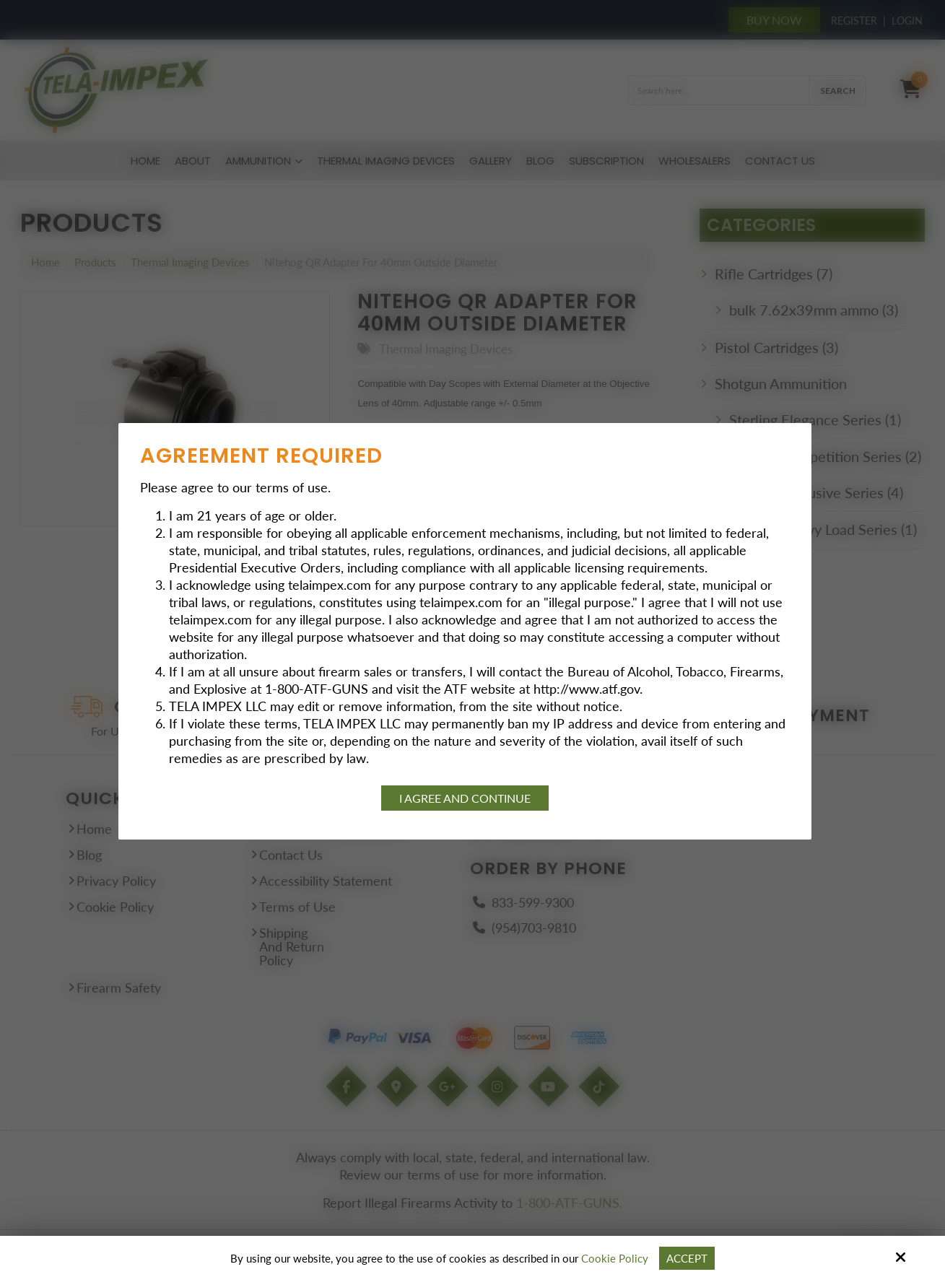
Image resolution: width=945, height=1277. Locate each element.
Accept (686, 1258)
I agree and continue (465, 798)
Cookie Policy (614, 1258)
